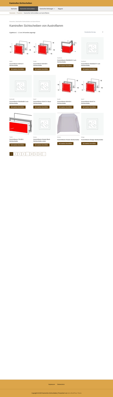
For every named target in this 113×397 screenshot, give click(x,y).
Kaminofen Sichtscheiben (28, 8)
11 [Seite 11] (36, 154)
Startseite (14, 9)
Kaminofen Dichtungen (46, 8)
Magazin (59, 9)
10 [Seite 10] (32, 154)
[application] (35, 8)
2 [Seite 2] (15, 154)
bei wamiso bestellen (17, 69)
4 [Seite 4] (23, 154)
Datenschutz (60, 384)
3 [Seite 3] (19, 154)
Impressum (52, 384)
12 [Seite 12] (40, 154)
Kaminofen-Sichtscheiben (20, 3)
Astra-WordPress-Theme (74, 393)
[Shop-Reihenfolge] (94, 32)
